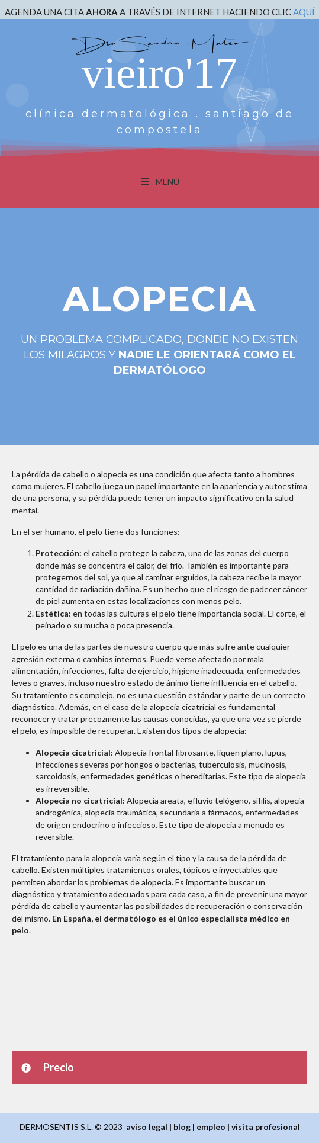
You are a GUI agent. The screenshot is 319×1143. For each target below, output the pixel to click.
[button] (159, 1067)
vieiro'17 (159, 72)
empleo (210, 1127)
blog (182, 1127)
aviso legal (146, 1127)
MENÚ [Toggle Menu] (159, 181)
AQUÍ (304, 12)
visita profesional (265, 1127)
